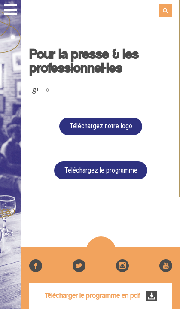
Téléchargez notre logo (101, 126)
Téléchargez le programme (100, 170)
